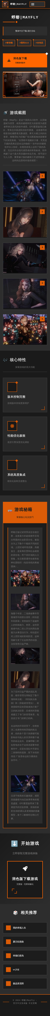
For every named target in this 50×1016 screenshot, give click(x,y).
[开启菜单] (37, 4)
